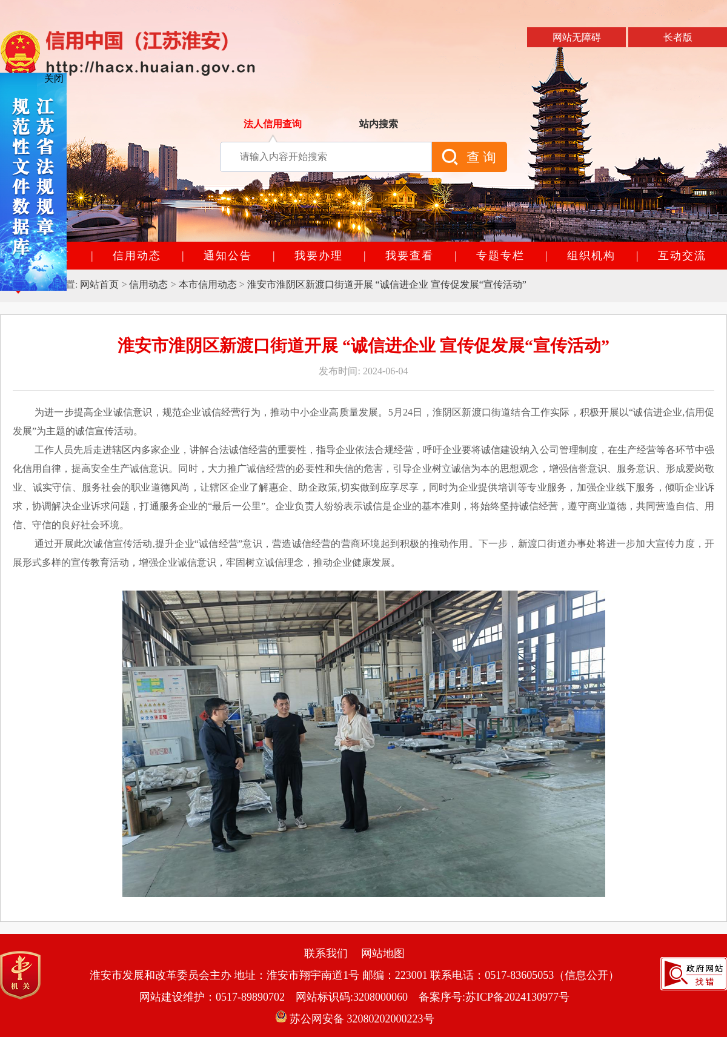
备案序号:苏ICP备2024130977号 (494, 997)
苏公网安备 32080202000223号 (354, 1019)
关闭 (54, 78)
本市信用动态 (208, 284)
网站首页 (99, 284)
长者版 (677, 37)
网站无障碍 (577, 37)
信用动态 (148, 284)
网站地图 (383, 953)
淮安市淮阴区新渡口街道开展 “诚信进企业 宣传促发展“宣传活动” (386, 284)
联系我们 (326, 953)
